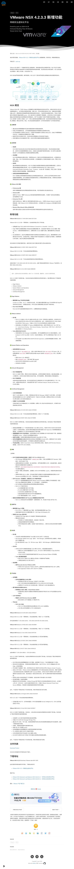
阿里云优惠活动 (21, 849)
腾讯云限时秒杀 (13, 849)
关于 (49, 2)
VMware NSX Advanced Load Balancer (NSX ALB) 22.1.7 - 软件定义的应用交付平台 (33, 777)
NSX (17, 12)
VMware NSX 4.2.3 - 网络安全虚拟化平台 (29, 57)
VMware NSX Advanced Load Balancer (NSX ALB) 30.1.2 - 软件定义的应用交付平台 (33, 779)
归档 (53, 2)
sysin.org (18, 61)
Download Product (14, 748)
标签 (67, 2)
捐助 (62, 2)
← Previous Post (17, 809)
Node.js (34, 863)
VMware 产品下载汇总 (18, 783)
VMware (12, 12)
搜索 (72, 2)
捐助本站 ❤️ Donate (36, 789)
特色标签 (12, 839)
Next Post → (56, 809)
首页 (44, 2)
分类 (58, 2)
